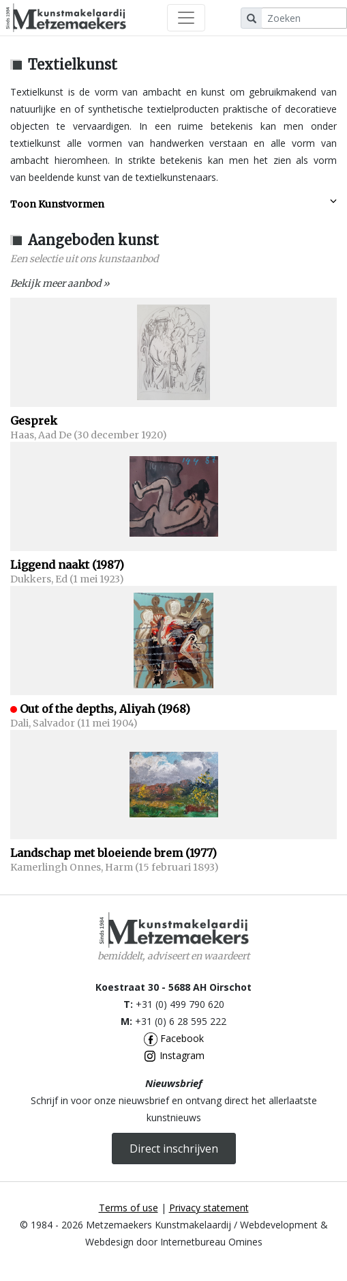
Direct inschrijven (174, 1148)
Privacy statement (209, 1207)
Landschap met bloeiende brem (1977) (113, 853)
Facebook (174, 1038)
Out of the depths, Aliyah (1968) (105, 709)
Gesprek (33, 420)
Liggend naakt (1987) (67, 565)
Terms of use (128, 1207)
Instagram (174, 1055)
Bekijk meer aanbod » (60, 283)
